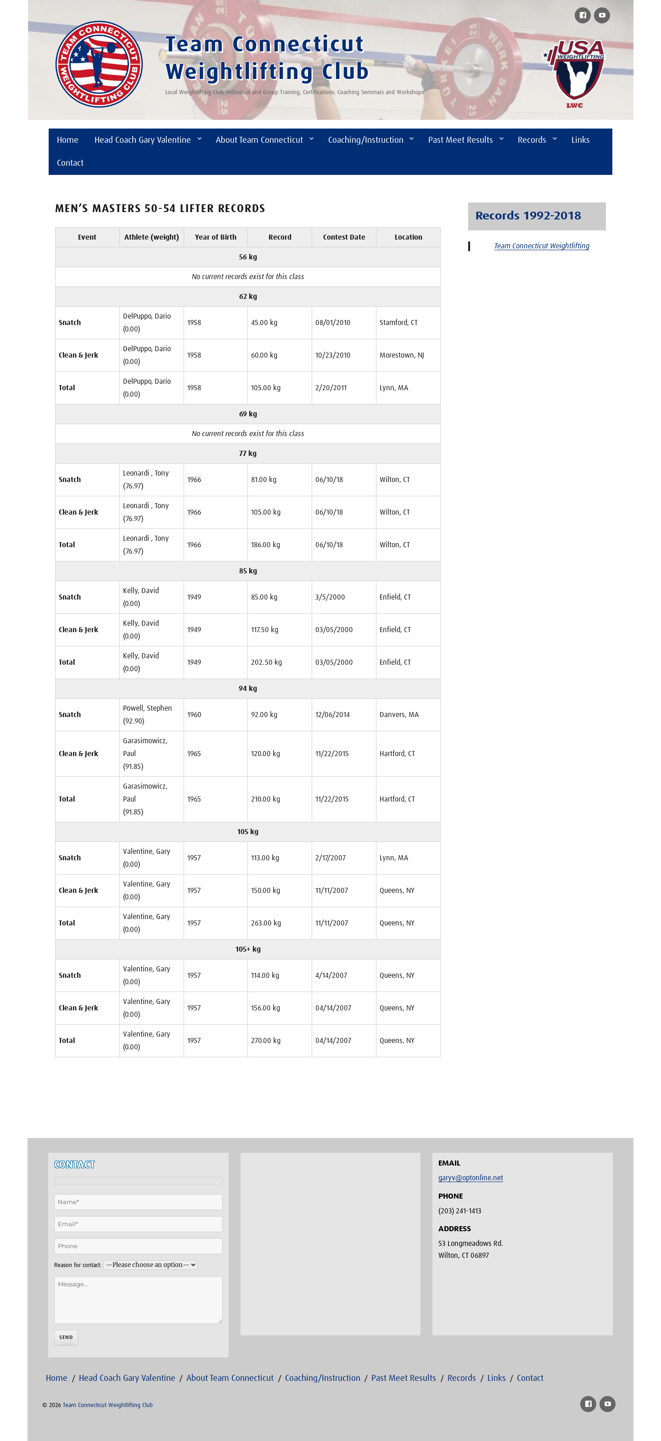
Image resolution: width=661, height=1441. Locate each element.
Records (532, 140)
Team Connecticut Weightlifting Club (108, 1405)
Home (67, 140)
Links (580, 140)
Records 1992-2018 (528, 216)
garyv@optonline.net (470, 1178)
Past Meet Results (460, 140)
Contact (70, 163)
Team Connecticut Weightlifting (541, 246)
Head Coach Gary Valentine (143, 140)
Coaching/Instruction (365, 140)
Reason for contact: (77, 1265)
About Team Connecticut (259, 140)
